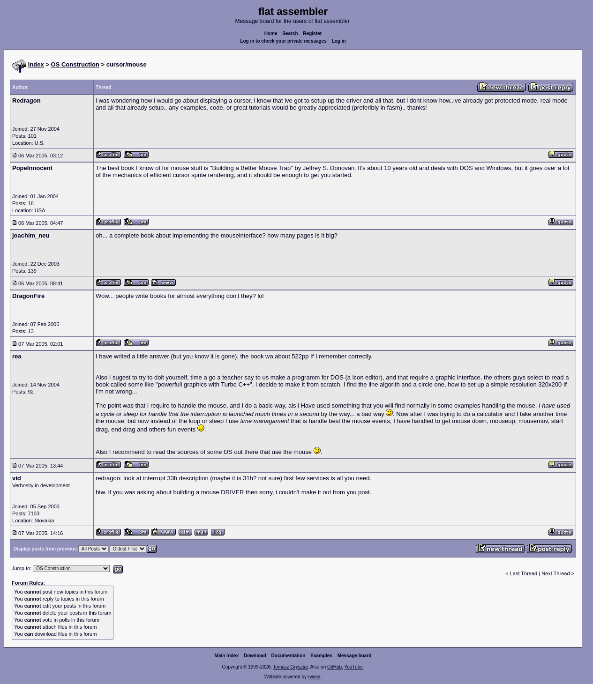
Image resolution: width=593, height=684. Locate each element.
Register (312, 33)
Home (271, 33)
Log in (339, 41)
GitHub (334, 666)
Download (255, 655)
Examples (321, 655)
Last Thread (524, 573)
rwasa (314, 676)
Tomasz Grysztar (290, 666)
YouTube (353, 666)
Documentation (288, 655)
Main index (227, 655)
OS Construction (75, 64)
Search (290, 33)
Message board (355, 655)
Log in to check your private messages (283, 41)
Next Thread (556, 573)
